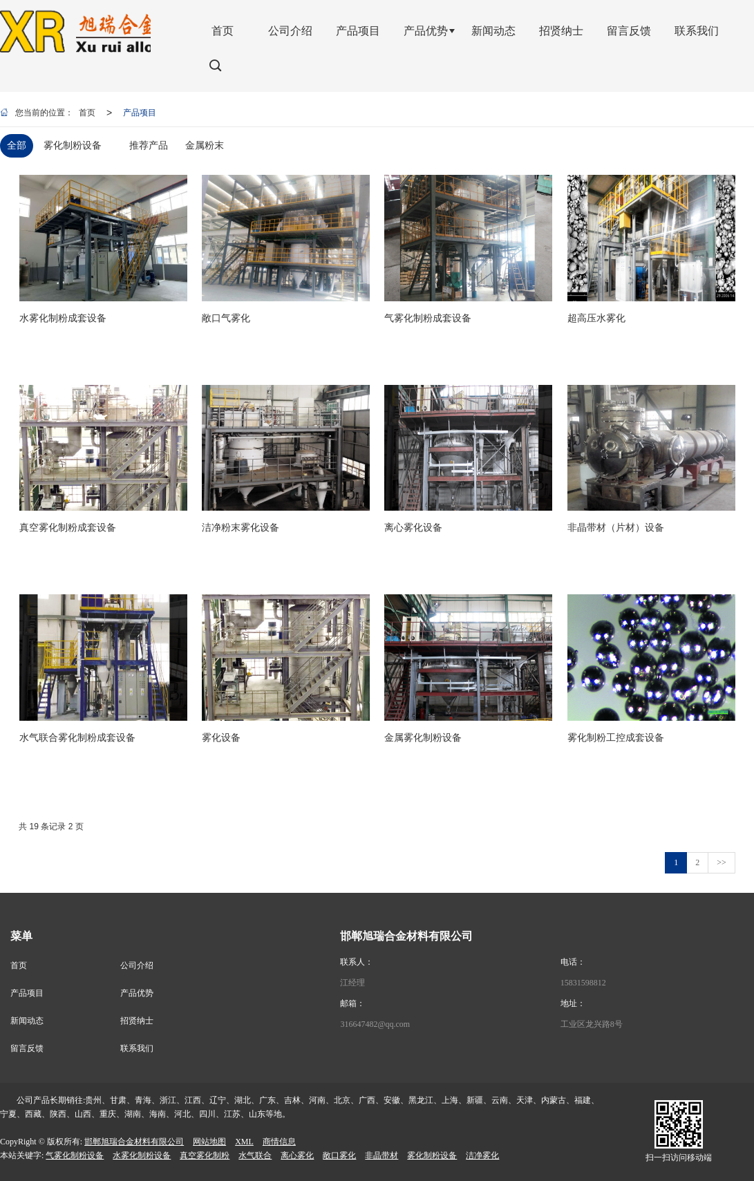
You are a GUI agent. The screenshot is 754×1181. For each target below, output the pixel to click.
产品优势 (136, 993)
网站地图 (209, 1141)
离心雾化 (297, 1155)
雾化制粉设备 (432, 1155)
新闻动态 (27, 1021)
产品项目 (139, 112)
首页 (87, 112)
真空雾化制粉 (204, 1155)
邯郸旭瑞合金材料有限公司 (134, 1141)
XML (244, 1141)
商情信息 (279, 1141)
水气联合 (255, 1155)
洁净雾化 (482, 1155)
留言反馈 (27, 1048)
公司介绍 (136, 965)
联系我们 (136, 1048)
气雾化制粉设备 (75, 1155)
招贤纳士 (136, 1021)
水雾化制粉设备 (142, 1155)
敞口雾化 (339, 1155)
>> (721, 862)
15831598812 (583, 983)
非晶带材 (381, 1155)
